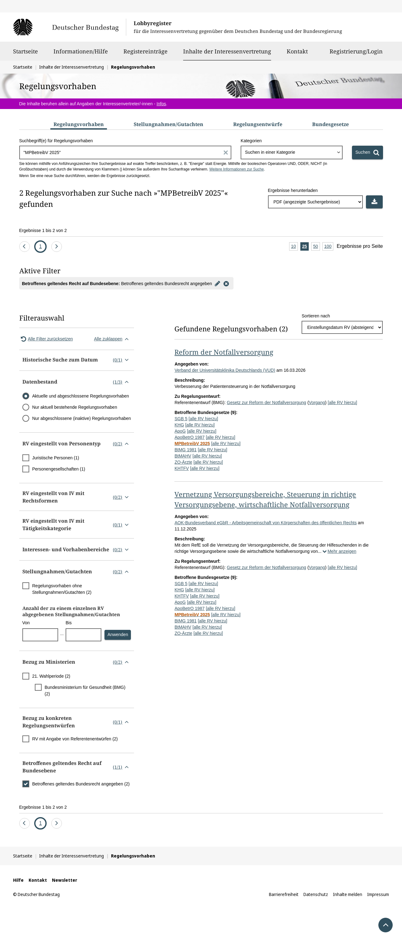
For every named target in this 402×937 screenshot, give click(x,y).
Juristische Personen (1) (55, 457)
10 (294, 247)
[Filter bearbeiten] (217, 283)
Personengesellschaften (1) (58, 468)
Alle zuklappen (112, 338)
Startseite (25, 54)
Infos (161, 103)
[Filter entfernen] (226, 283)
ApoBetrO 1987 (189, 437)
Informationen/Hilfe (80, 54)
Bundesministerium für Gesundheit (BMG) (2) (85, 690)
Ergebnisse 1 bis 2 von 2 (43, 230)
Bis (69, 622)
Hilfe (18, 880)
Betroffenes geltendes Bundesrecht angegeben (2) (81, 783)
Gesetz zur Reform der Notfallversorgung (266, 402)
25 (305, 247)
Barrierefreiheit (283, 894)
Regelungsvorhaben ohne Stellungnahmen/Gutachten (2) (62, 589)
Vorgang (317, 402)
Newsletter (64, 880)
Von (26, 622)
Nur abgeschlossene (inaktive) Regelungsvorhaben (81, 418)
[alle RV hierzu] (342, 402)
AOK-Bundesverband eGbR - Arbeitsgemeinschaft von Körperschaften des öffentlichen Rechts (265, 522)
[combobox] (292, 152)
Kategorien (251, 140)
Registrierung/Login (356, 54)
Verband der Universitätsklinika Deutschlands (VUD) (224, 370)
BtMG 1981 (185, 449)
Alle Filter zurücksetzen (46, 338)
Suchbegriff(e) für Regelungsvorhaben (56, 140)
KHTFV (181, 468)
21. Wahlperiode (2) (51, 676)
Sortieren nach (316, 315)
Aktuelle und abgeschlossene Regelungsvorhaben (80, 395)
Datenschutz (315, 894)
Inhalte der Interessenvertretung (227, 51)
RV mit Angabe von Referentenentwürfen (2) (75, 738)
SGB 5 (180, 418)
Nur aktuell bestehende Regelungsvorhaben (74, 407)
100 (328, 247)
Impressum (378, 894)
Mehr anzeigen (338, 551)
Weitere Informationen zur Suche (236, 169)
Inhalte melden (347, 894)
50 (316, 247)
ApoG (180, 431)
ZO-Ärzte (183, 462)
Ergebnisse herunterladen (293, 190)
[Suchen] (367, 152)
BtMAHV (182, 455)
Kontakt (297, 54)
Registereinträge (145, 54)
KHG (179, 424)
